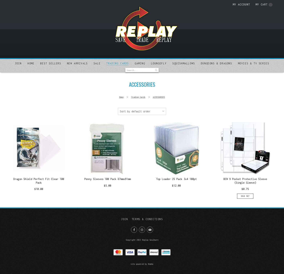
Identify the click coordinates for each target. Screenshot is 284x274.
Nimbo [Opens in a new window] (150, 264)
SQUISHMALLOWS (183, 63)
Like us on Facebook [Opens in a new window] (134, 230)
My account (241, 4)
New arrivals (77, 63)
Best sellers (50, 63)
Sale (97, 63)
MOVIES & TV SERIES (253, 63)
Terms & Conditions (147, 219)
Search (156, 70)
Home (31, 63)
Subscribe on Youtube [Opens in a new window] (150, 230)
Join (18, 63)
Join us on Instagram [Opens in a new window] (142, 230)
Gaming (140, 63)
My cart (264, 5)
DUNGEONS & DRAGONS (216, 63)
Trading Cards (117, 63)
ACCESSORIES (159, 97)
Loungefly (159, 63)
